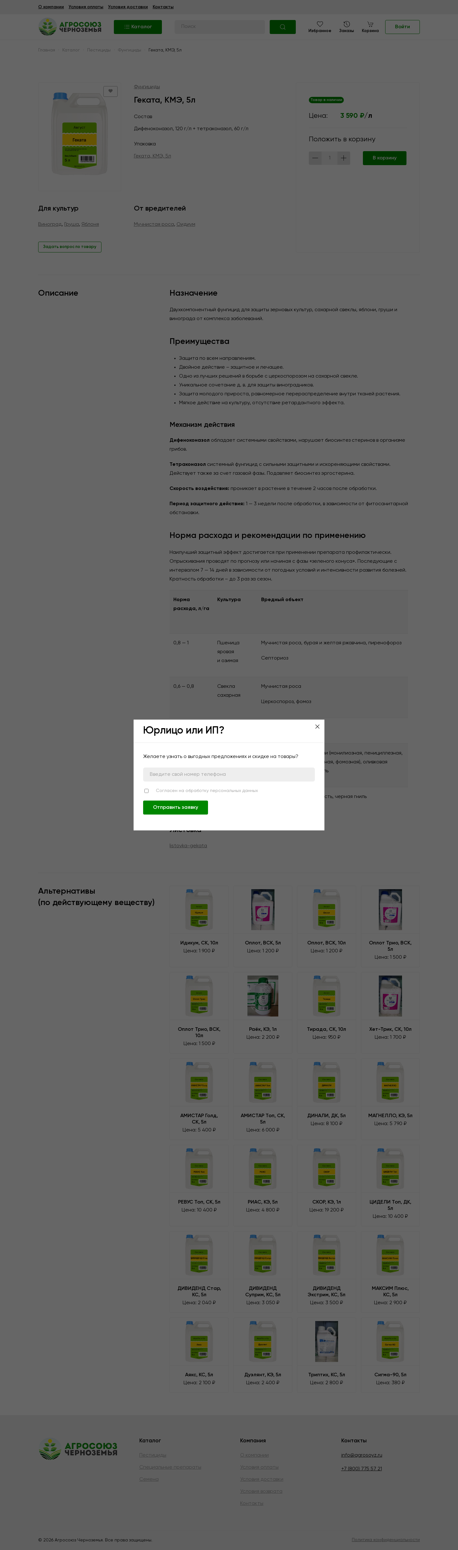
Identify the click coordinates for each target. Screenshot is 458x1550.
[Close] (317, 726)
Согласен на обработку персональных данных (207, 790)
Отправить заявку (175, 807)
